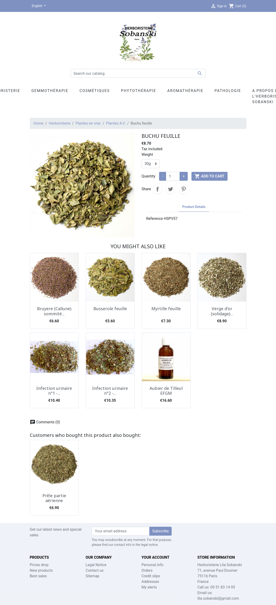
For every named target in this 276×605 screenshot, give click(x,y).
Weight (147, 154)
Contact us (95, 570)
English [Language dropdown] (37, 6)
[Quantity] (173, 176)
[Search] (138, 73)
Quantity (148, 176)
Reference (154, 218)
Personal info (153, 565)
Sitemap (92, 576)
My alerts (149, 587)
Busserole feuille (110, 308)
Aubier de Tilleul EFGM (166, 390)
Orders (147, 570)
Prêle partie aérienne (54, 498)
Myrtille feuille (166, 308)
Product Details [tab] (193, 207)
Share (157, 189)
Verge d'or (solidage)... (222, 311)
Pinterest (183, 189)
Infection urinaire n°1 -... (54, 390)
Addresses (150, 581)
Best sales (38, 576)
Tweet (170, 189)
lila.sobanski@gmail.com (218, 598)
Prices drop (39, 565)
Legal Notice (96, 565)
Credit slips (151, 576)
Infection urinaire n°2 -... (110, 390)
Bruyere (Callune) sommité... (54, 311)
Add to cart (209, 176)
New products (41, 570)
